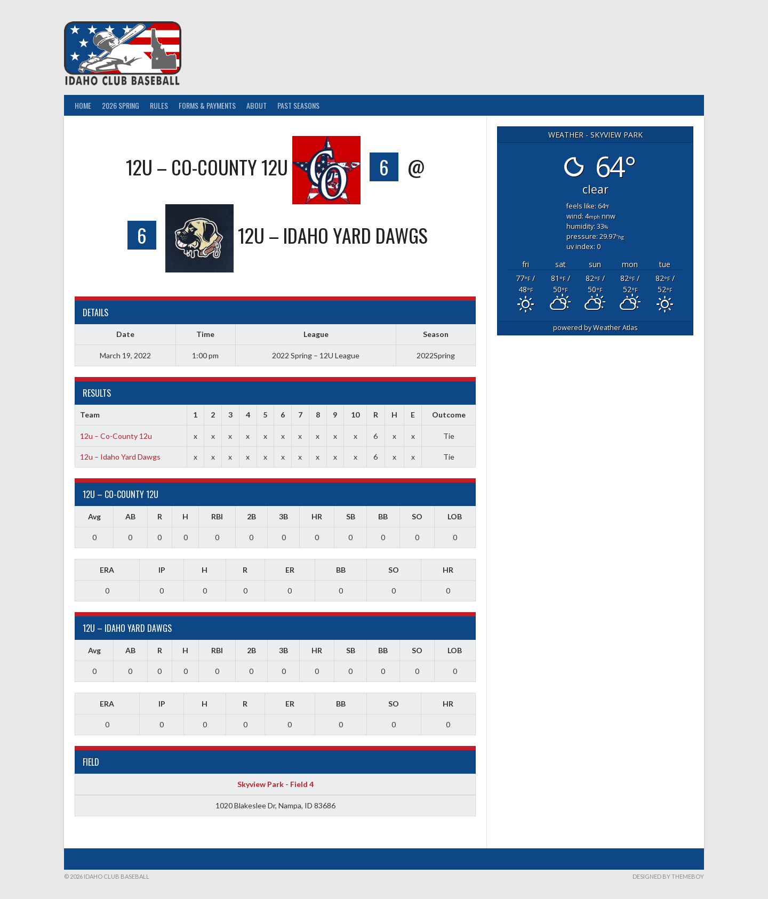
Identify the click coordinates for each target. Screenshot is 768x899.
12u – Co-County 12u (116, 435)
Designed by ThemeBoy (668, 876)
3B (283, 516)
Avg (94, 516)
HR (316, 516)
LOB (454, 516)
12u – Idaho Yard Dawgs (120, 456)
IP (161, 569)
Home (83, 105)
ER (289, 569)
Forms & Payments (207, 105)
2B (251, 516)
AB (130, 516)
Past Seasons (298, 105)
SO (417, 516)
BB (383, 516)
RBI (217, 516)
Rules (159, 105)
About (256, 105)
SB (350, 516)
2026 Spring (120, 105)
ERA (107, 569)
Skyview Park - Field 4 (275, 784)
